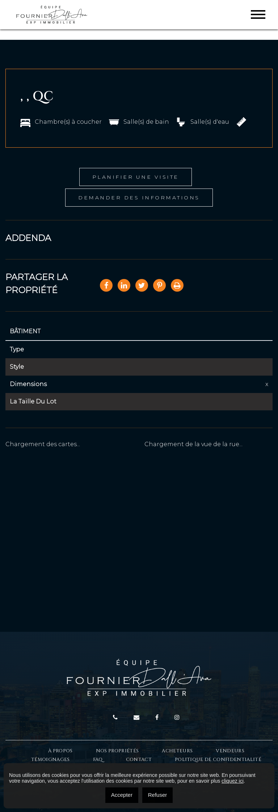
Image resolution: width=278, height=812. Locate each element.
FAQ (98, 759)
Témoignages (50, 759)
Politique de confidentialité (218, 759)
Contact (139, 759)
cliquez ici (233, 781)
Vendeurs (230, 751)
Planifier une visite (135, 177)
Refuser (157, 795)
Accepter (121, 795)
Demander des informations (139, 197)
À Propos (60, 751)
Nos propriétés (117, 751)
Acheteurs (177, 751)
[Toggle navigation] (258, 14)
